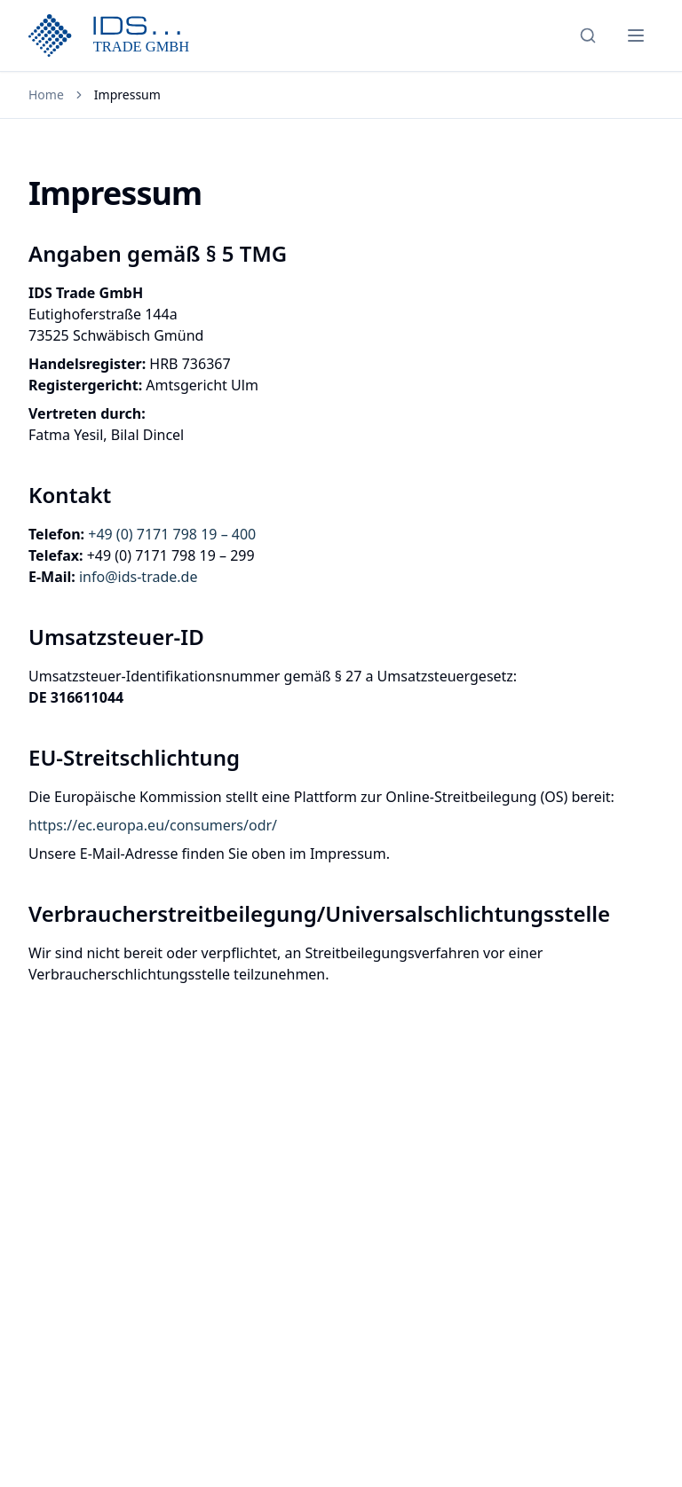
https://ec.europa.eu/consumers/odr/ (152, 825)
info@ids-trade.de (138, 576)
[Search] (588, 35)
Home (46, 94)
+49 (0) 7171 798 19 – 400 (172, 534)
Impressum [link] (127, 94)
